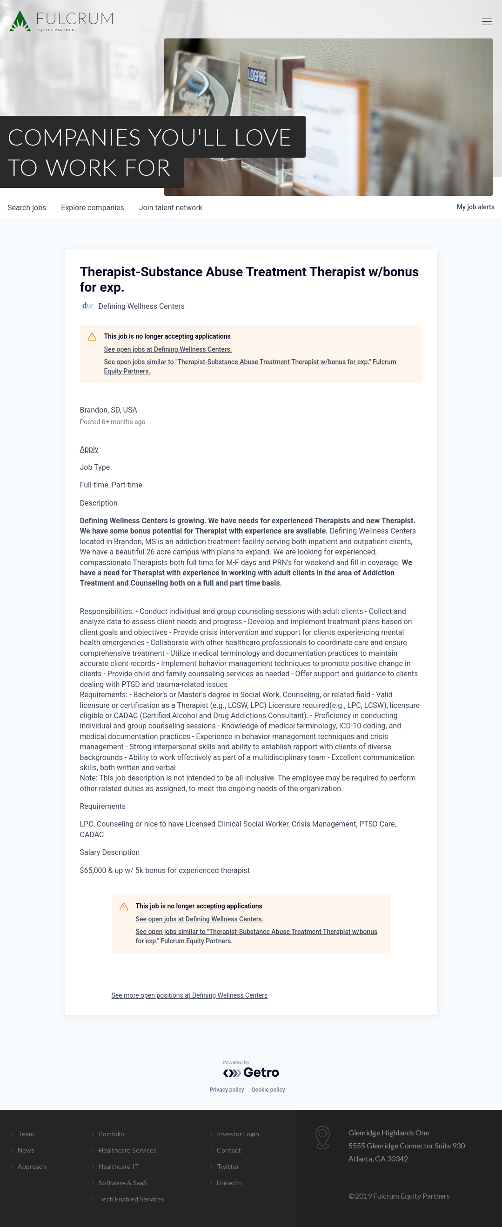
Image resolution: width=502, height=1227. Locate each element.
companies (92, 207)
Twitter (228, 1166)
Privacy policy (226, 1090)
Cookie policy (268, 1090)
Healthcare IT (119, 1166)
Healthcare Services (128, 1150)
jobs (26, 207)
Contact (229, 1150)
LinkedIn (229, 1183)
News (26, 1150)
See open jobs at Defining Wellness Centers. (168, 349)
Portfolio (111, 1134)
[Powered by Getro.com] (251, 1068)
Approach (32, 1166)
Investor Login (238, 1134)
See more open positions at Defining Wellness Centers (190, 995)
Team (26, 1134)
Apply (89, 449)
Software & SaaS (123, 1183)
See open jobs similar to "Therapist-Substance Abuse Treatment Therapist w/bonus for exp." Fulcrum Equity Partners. (250, 366)
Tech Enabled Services (131, 1199)
